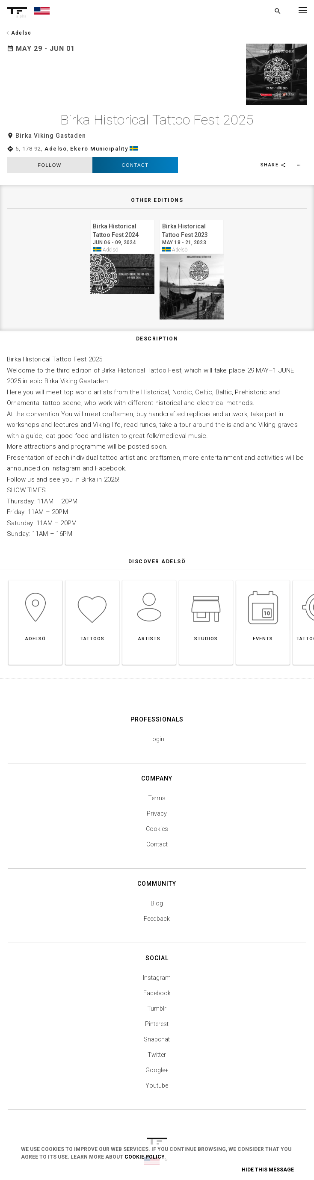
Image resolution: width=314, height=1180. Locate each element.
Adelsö (55, 138)
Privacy (157, 803)
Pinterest (157, 1013)
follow (49, 155)
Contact (135, 155)
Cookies (157, 818)
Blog (157, 893)
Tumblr (156, 998)
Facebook (157, 982)
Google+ (157, 1059)
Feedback (157, 908)
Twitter (157, 1044)
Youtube (156, 1075)
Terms (157, 787)
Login (156, 728)
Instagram (157, 967)
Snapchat (157, 1029)
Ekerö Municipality (99, 138)
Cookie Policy (144, 1157)
